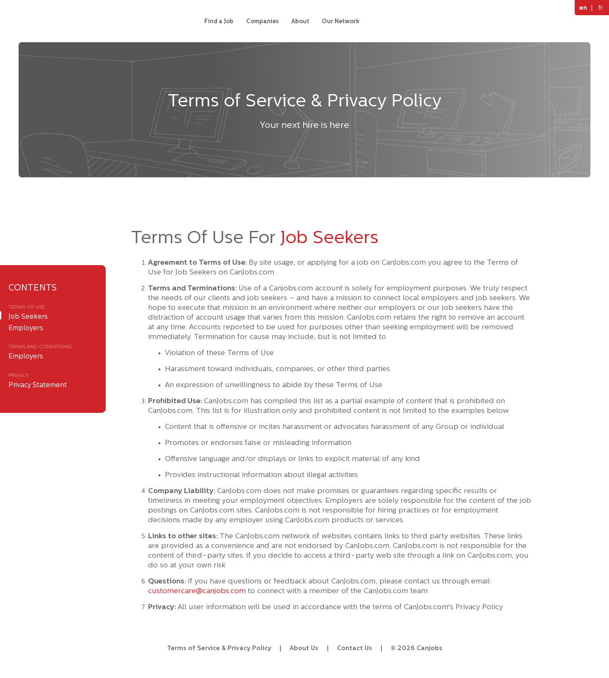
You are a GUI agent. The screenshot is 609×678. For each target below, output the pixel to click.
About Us (304, 647)
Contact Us (354, 647)
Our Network (340, 21)
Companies (262, 21)
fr (600, 7)
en (583, 7)
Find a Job (218, 21)
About (300, 21)
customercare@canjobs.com (197, 590)
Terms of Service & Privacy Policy (219, 647)
